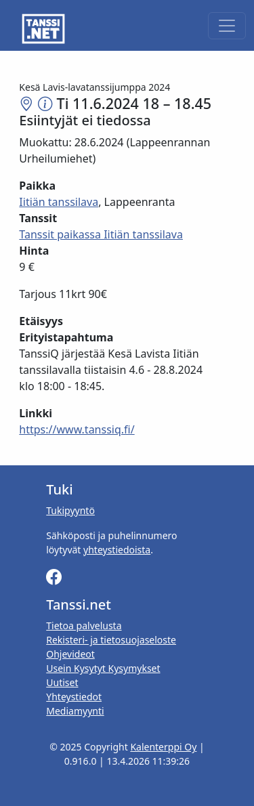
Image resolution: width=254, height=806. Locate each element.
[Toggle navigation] (227, 25)
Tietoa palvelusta (83, 625)
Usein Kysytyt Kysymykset (103, 668)
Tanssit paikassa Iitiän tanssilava (101, 234)
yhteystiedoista (116, 549)
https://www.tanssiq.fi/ (76, 429)
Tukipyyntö (70, 510)
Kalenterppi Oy (163, 746)
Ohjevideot (70, 654)
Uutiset (62, 682)
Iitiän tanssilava (58, 201)
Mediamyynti (75, 710)
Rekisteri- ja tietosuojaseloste (111, 639)
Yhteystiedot (74, 696)
